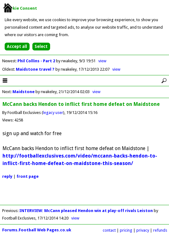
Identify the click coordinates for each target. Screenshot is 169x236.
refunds (160, 230)
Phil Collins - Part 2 (36, 61)
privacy (142, 230)
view (102, 61)
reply (7, 176)
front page (27, 176)
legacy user (53, 112)
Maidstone (23, 91)
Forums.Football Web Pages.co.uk (36, 230)
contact (109, 230)
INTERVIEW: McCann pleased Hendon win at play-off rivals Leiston (86, 210)
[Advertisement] (84, 195)
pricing (126, 230)
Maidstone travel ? (35, 69)
